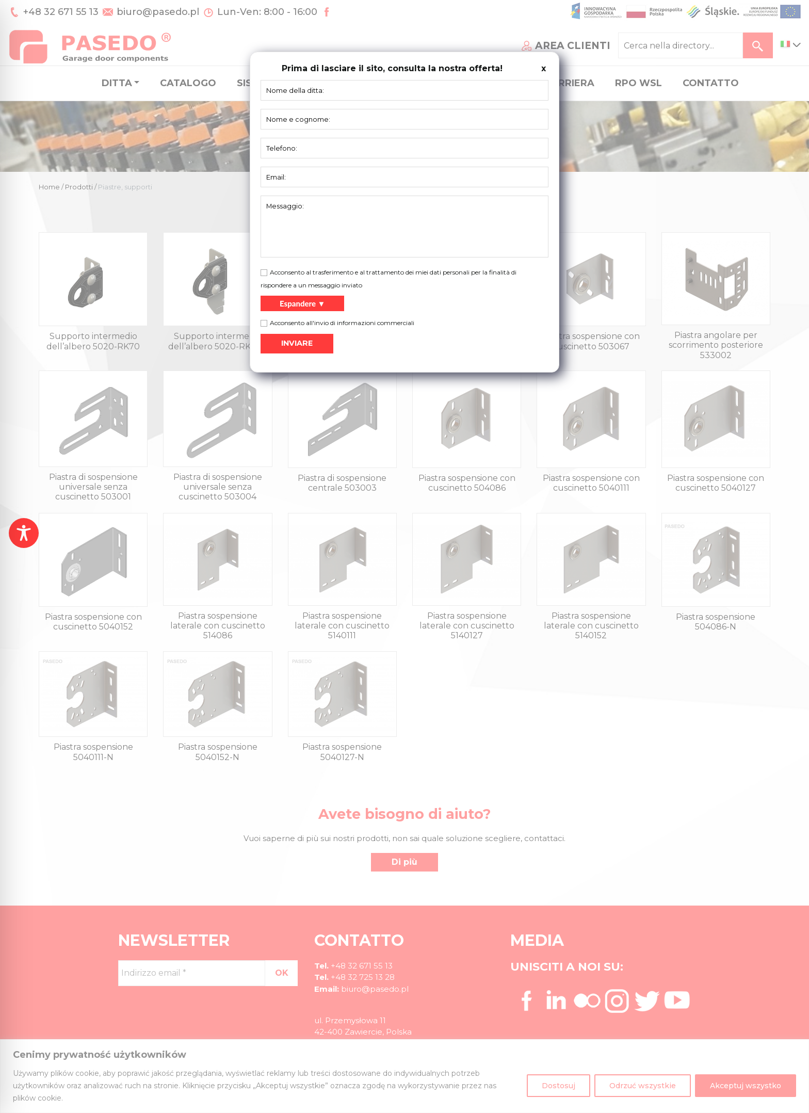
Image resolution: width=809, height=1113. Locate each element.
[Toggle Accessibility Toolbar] (24, 533)
